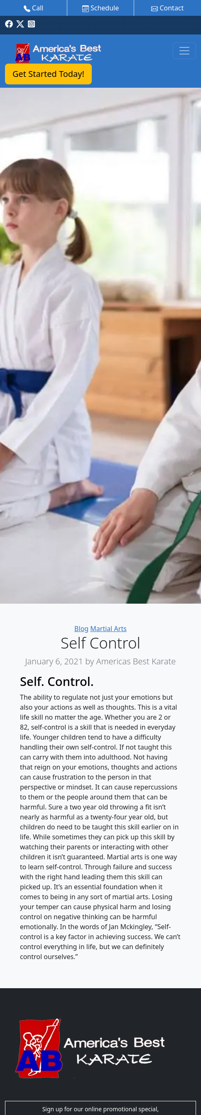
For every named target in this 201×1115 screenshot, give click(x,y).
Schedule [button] (100, 7)
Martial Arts (108, 628)
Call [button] (34, 7)
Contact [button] (167, 7)
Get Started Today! (48, 73)
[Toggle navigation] (184, 50)
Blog (81, 628)
